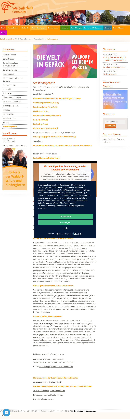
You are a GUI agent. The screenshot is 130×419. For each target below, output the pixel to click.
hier (52, 399)
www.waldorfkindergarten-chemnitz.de (49, 390)
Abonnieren (110, 126)
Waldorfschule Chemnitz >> (24, 39)
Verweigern (65, 222)
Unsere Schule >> (39, 39)
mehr (65, 228)
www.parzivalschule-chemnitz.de (47, 382)
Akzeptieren (66, 216)
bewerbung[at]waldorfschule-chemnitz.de (56, 366)
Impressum (79, 411)
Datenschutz (91, 411)
